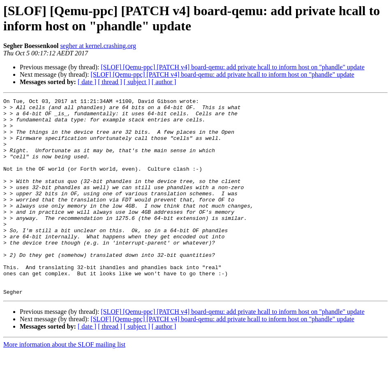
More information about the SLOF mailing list (64, 383)
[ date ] (87, 81)
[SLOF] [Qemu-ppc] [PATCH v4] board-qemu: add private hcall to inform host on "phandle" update (232, 67)
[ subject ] (137, 81)
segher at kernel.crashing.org (98, 45)
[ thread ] (110, 81)
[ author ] (164, 81)
